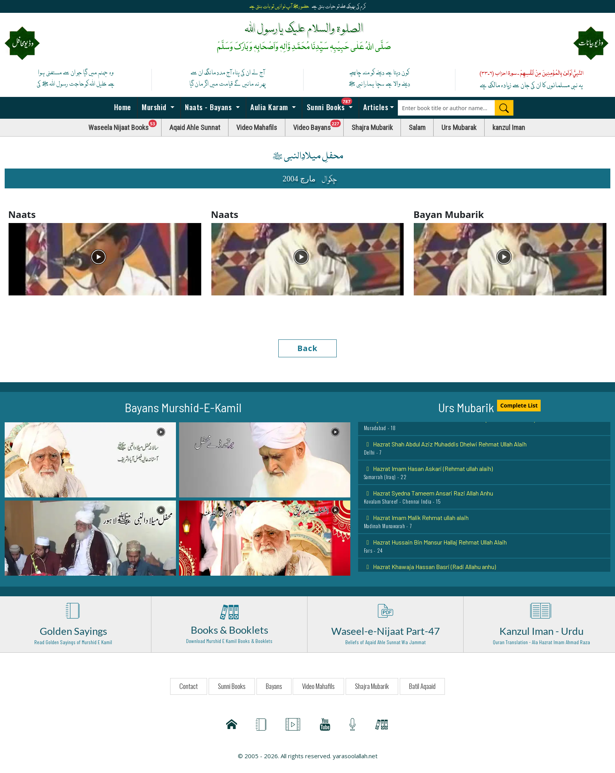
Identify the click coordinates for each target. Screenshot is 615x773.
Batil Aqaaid (422, 686)
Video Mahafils (256, 127)
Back (307, 348)
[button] (90, 459)
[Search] (504, 108)
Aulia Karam (269, 106)
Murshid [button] (154, 106)
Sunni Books (331, 104)
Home (121, 106)
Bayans (274, 686)
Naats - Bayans (208, 106)
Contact (188, 686)
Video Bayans (318, 125)
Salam (417, 127)
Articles (374, 106)
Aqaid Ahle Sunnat (194, 127)
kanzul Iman (508, 127)
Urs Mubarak (458, 127)
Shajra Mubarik (372, 127)
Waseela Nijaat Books (125, 125)
